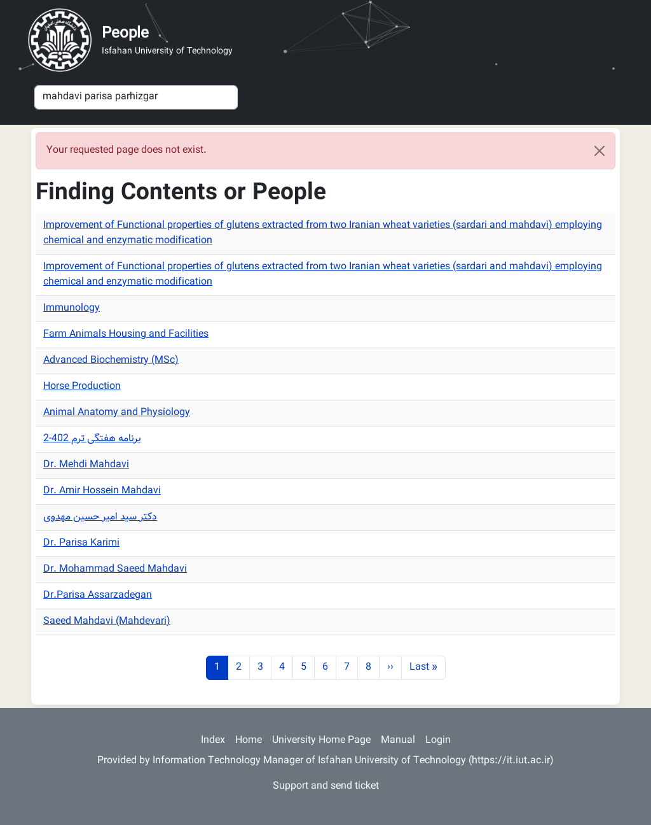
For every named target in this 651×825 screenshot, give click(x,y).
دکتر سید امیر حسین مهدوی (100, 517)
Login (438, 741)
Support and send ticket (326, 786)
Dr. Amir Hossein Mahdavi (102, 491)
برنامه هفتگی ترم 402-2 (92, 439)
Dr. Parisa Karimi (81, 543)
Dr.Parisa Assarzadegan (97, 595)
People (125, 34)
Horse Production (82, 387)
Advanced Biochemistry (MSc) (111, 361)
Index (213, 741)
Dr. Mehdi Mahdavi (86, 465)
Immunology (71, 308)
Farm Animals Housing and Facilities (126, 334)
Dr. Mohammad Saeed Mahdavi (115, 569)
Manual (398, 741)
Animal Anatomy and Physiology (116, 413)
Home (248, 741)
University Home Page (321, 741)
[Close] (599, 151)
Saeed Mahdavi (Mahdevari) (106, 622)
